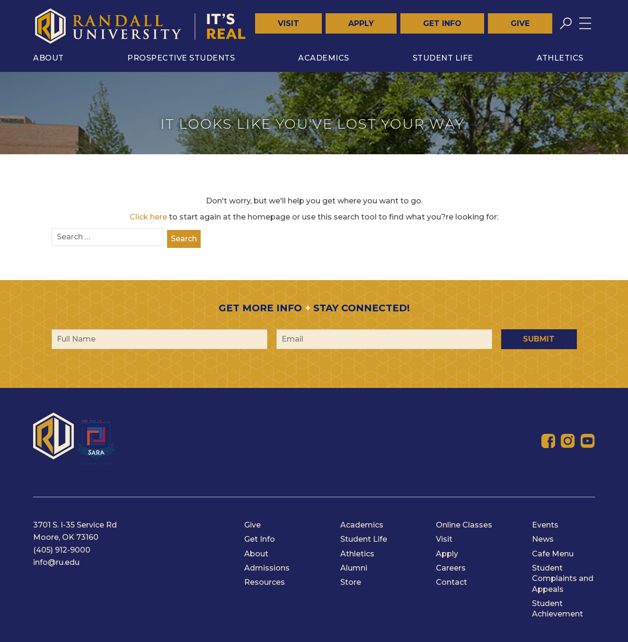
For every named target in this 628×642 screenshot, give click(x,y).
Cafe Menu (553, 553)
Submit (539, 338)
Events (545, 524)
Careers (451, 567)
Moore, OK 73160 (65, 537)
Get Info (442, 23)
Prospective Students (181, 57)
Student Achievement (557, 608)
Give (520, 23)
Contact (451, 582)
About (48, 57)
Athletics (560, 57)
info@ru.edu (56, 562)
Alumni (353, 567)
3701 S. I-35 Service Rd (75, 524)
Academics (323, 57)
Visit (288, 23)
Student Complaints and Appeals (562, 578)
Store (350, 582)
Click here (148, 216)
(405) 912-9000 (61, 549)
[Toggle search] (565, 23)
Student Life (443, 57)
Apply (361, 23)
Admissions (267, 567)
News (543, 539)
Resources (264, 582)
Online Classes (464, 524)
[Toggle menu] (585, 23)
